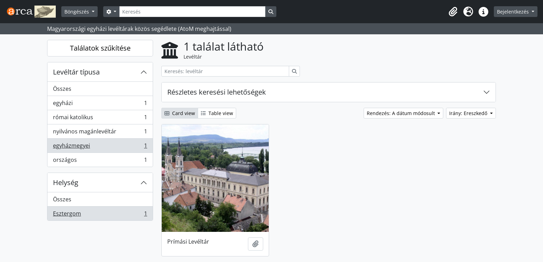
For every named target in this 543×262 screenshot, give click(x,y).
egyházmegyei (100, 147)
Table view (217, 113)
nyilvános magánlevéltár (100, 133)
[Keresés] (192, 11)
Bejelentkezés (513, 11)
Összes (62, 89)
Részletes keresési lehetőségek (216, 92)
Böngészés (77, 11)
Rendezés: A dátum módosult (401, 113)
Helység (65, 182)
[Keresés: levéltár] (225, 71)
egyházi (100, 104)
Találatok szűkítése (100, 48)
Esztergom (100, 214)
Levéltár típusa (76, 72)
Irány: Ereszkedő (469, 113)
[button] (453, 11)
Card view (179, 113)
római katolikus (100, 118)
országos (100, 161)
